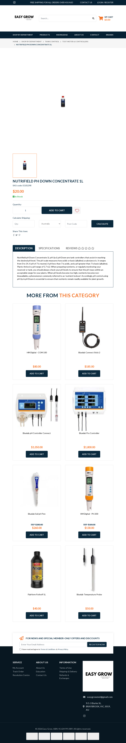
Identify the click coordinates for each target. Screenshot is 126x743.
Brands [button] (109, 35)
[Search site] (93, 18)
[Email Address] (53, 644)
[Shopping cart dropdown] (105, 18)
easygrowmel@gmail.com (100, 697)
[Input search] (65, 18)
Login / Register (105, 2)
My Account (18, 668)
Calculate (102, 224)
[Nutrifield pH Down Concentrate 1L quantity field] (26, 210)
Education (40, 671)
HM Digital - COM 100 (37, 352)
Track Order (18, 671)
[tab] (24, 248)
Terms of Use (65, 668)
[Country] (50, 223)
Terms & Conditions (48, 649)
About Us (79, 35)
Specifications (49, 248)
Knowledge (62, 35)
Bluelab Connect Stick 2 (89, 352)
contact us (86, 2)
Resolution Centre (21, 675)
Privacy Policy (63, 649)
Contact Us (41, 675)
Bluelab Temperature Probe (89, 594)
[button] (77, 210)
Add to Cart (57, 210)
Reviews (80, 248)
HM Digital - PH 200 (89, 514)
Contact (94, 35)
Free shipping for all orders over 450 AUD (51, 2)
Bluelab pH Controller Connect (37, 433)
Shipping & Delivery (68, 671)
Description (24, 248)
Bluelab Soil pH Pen (37, 514)
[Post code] (76, 223)
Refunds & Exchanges (64, 676)
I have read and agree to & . (43, 649)
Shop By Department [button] (23, 35)
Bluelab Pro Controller (89, 433)
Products (45, 35)
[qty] (24, 223)
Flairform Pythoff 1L (37, 594)
